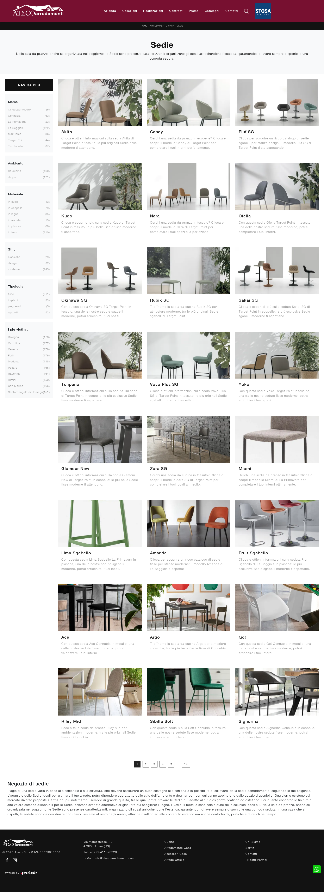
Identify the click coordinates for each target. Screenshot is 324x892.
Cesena (13, 349)
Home (144, 25)
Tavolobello (15, 146)
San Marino (15, 385)
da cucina (14, 171)
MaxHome (14, 133)
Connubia (14, 115)
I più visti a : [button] (18, 329)
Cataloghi (212, 10)
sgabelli (13, 312)
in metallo (14, 220)
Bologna (13, 337)
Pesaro (12, 367)
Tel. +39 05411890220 (100, 852)
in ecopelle (15, 208)
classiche (14, 257)
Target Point (16, 140)
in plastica (15, 226)
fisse (11, 294)
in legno (13, 214)
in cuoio (13, 201)
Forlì (11, 355)
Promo (194, 10)
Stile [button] (11, 249)
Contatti (231, 10)
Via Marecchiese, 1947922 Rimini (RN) (98, 844)
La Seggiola (16, 127)
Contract (176, 10)
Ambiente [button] (15, 163)
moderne (14, 269)
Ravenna (14, 373)
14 (186, 764)
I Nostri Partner (256, 859)
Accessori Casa (175, 853)
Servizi (250, 847)
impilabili (13, 300)
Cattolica (14, 343)
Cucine (169, 841)
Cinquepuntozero (19, 109)
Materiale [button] (15, 194)
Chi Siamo (253, 841)
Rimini (12, 379)
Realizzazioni (153, 10)
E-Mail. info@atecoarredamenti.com (109, 858)
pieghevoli (14, 306)
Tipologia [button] (15, 286)
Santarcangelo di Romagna (26, 392)
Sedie (180, 25)
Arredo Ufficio (174, 859)
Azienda (110, 10)
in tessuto (14, 232)
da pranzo (14, 177)
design (12, 263)
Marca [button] (13, 102)
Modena (13, 361)
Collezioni (129, 10)
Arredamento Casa (162, 25)
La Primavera (17, 121)
